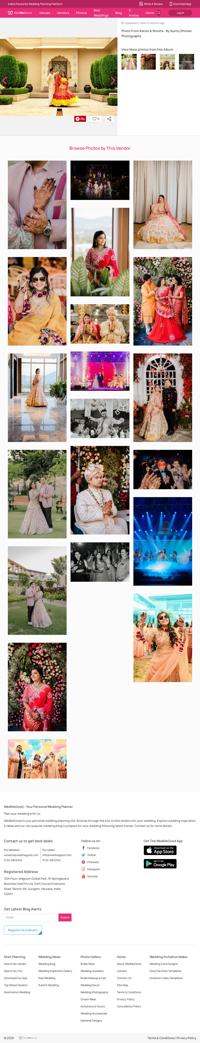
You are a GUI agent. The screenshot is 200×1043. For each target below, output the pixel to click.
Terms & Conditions (129, 992)
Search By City (13, 971)
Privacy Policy (126, 999)
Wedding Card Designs (164, 964)
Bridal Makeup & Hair (93, 978)
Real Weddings (101, 13)
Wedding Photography (94, 992)
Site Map (122, 985)
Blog (118, 13)
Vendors (63, 13)
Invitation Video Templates (166, 978)
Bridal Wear (88, 964)
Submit (65, 917)
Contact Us (124, 978)
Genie (150, 13)
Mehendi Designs (91, 1020)
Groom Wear (88, 999)
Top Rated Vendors (16, 985)
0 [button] (96, 119)
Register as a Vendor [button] (23, 930)
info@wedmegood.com (57, 855)
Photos (81, 13)
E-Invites (134, 13)
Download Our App (15, 978)
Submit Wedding (48, 985)
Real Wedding (46, 978)
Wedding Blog (46, 964)
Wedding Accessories (94, 1013)
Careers (122, 971)
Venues (44, 13)
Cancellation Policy (129, 1006)
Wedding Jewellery (92, 971)
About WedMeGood (129, 964)
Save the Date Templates (165, 971)
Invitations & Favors (93, 1006)
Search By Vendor (15, 964)
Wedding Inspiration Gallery (55, 971)
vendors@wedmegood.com (21, 855)
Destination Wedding (17, 992)
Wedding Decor (90, 985)
